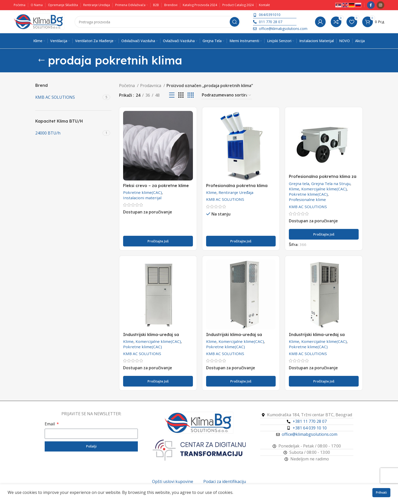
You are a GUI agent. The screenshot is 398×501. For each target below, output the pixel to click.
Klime (211, 192)
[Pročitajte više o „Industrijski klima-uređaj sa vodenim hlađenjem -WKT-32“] (241, 381)
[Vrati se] (41, 60)
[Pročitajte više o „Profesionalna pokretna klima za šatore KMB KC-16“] (324, 234)
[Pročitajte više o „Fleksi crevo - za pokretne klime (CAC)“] (158, 241)
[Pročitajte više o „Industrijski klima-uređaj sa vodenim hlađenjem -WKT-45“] (324, 381)
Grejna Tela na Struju (330, 183)
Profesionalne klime (307, 199)
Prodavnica (151, 85)
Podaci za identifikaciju (224, 481)
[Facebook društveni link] (371, 5)
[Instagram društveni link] (380, 5)
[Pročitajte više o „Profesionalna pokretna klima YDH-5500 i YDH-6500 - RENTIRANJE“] (241, 241)
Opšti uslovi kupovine (172, 481)
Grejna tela (299, 183)
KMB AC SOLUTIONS (225, 199)
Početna (127, 85)
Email (50, 424)
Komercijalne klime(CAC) (324, 188)
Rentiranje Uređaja (236, 192)
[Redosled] (226, 95)
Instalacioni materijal (142, 197)
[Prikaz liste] (172, 95)
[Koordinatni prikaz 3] (181, 95)
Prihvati (381, 492)
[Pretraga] (157, 22)
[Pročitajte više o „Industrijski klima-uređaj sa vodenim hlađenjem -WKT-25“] (158, 381)
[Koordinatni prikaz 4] (191, 95)
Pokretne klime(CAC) (142, 192)
